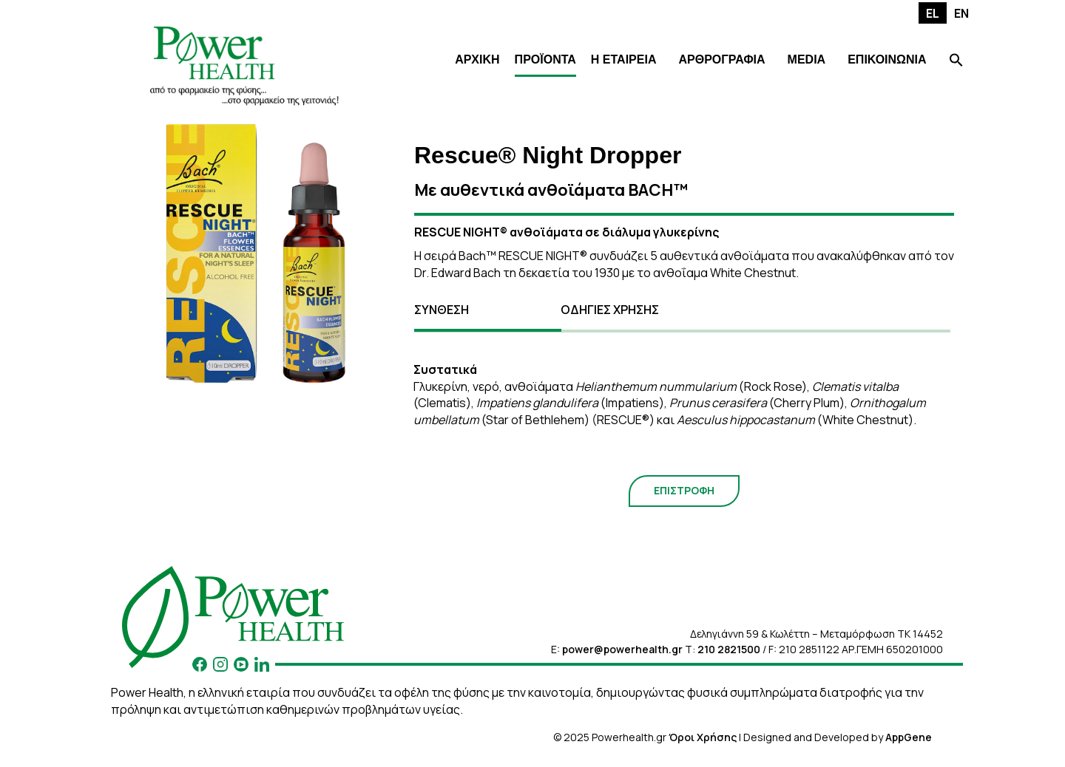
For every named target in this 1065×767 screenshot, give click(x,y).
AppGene (908, 737)
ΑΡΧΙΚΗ (477, 59)
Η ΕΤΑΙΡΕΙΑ (624, 59)
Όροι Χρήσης (703, 737)
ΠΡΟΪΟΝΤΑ (545, 59)
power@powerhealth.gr (622, 649)
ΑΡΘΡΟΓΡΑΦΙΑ (721, 59)
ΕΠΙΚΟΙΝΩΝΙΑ (887, 59)
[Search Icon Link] (956, 62)
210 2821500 (728, 649)
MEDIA (807, 59)
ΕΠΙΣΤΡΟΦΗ (684, 490)
